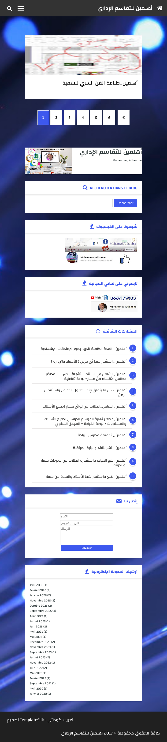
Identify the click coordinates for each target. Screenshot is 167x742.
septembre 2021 (41, 683)
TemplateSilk (32, 720)
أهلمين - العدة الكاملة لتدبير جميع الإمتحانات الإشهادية (83, 349)
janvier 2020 (38, 694)
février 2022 (38, 678)
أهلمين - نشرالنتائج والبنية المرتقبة (99, 448)
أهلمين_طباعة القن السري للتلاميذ (100, 82)
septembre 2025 (41, 611)
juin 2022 (36, 668)
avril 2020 (36, 688)
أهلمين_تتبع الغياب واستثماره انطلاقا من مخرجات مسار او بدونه (83, 462)
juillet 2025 (38, 621)
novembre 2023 (40, 647)
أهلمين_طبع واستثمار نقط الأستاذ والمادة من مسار (86, 477)
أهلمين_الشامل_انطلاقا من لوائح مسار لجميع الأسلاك (84, 407)
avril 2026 (36, 585)
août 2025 (36, 616)
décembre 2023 (40, 642)
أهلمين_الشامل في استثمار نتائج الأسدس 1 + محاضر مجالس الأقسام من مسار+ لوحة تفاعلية (86, 376)
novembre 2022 (40, 662)
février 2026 (38, 590)
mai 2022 (36, 673)
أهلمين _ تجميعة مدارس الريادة (102, 436)
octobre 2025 (39, 605)
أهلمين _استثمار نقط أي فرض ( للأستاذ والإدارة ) (88, 362)
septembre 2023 (41, 652)
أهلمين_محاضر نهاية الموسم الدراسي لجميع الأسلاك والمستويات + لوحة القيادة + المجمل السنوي (85, 421)
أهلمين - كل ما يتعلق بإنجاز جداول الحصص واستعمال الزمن (85, 392)
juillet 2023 (38, 657)
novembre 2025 (40, 600)
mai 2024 (36, 637)
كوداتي (55, 720)
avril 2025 (36, 631)
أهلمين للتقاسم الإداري (124, 8)
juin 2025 (36, 626)
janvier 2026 (38, 595)
